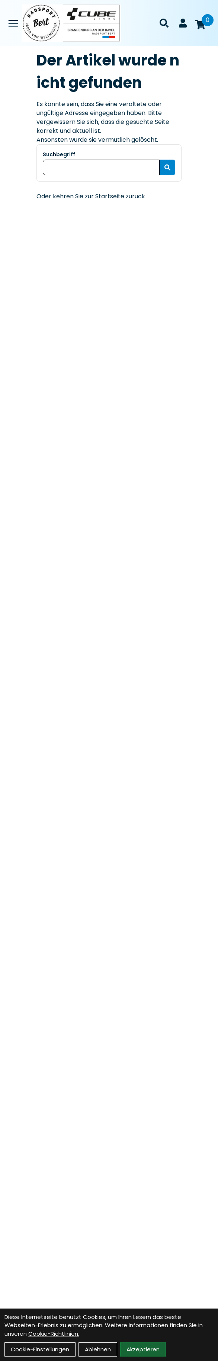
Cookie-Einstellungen (40, 1349)
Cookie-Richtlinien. (53, 1334)
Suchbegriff (59, 154)
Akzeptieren (143, 1349)
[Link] (13, 23)
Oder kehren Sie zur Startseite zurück (90, 196)
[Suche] (164, 23)
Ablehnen (98, 1349)
